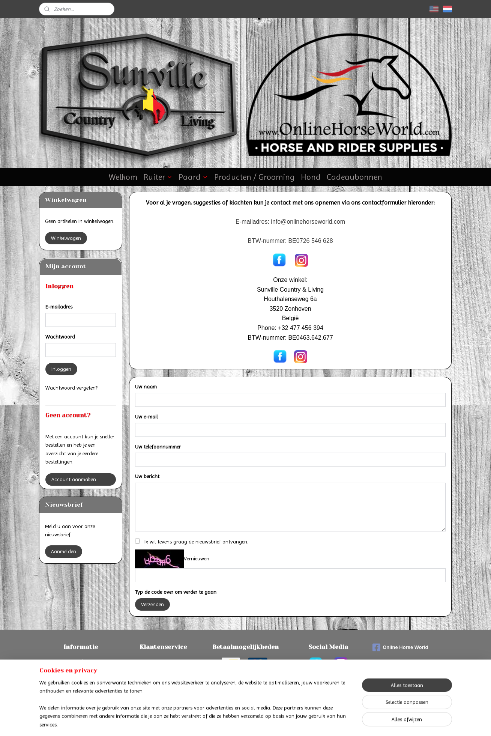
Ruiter (158, 177)
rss (239, 722)
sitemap (226, 722)
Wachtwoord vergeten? (71, 388)
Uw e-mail (146, 417)
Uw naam (146, 387)
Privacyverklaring (163, 678)
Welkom (123, 177)
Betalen (80, 661)
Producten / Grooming (254, 177)
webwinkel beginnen (263, 722)
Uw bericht (147, 476)
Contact (163, 661)
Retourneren (80, 678)
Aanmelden (63, 551)
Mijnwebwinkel (320, 722)
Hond (311, 177)
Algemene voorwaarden (163, 670)
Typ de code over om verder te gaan (175, 592)
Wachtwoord (60, 337)
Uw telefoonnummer (158, 447)
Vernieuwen (196, 558)
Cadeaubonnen (354, 177)
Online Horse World (400, 647)
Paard (193, 177)
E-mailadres (58, 307)
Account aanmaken (73, 479)
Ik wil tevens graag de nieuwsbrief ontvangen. (196, 542)
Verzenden (152, 604)
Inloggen (61, 369)
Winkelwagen (66, 238)
